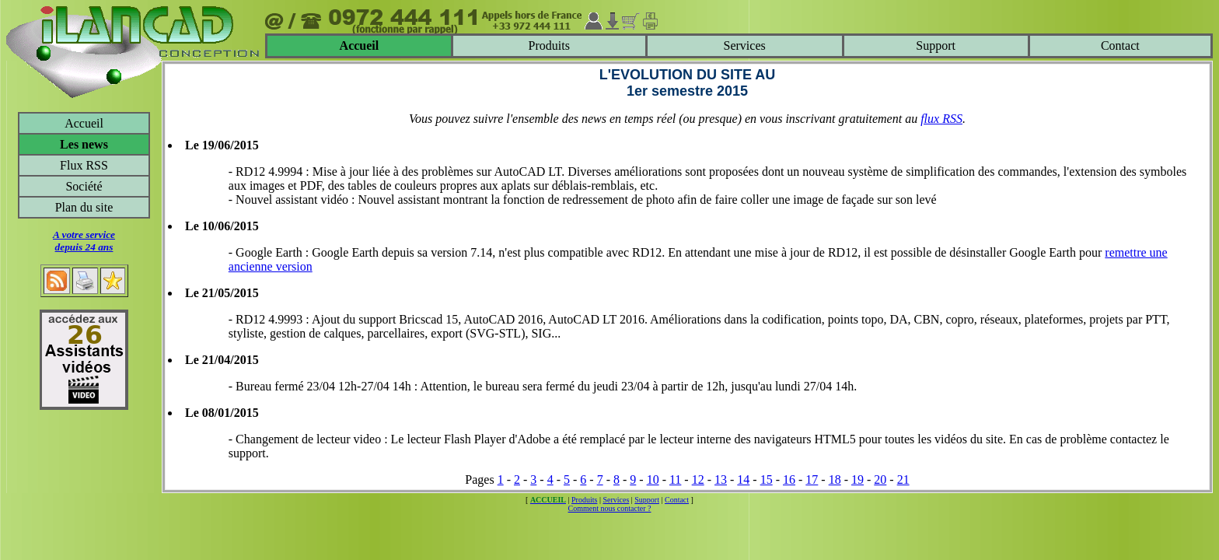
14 (743, 479)
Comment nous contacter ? (609, 508)
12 (698, 479)
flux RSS (941, 118)
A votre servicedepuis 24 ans (84, 241)
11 (675, 479)
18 (835, 479)
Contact (1120, 45)
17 (811, 479)
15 (766, 479)
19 (857, 479)
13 (720, 479)
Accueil (84, 123)
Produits (549, 45)
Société (83, 186)
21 (903, 479)
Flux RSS (84, 165)
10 (653, 479)
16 (789, 479)
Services (745, 45)
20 (880, 479)
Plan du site (84, 207)
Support (935, 45)
